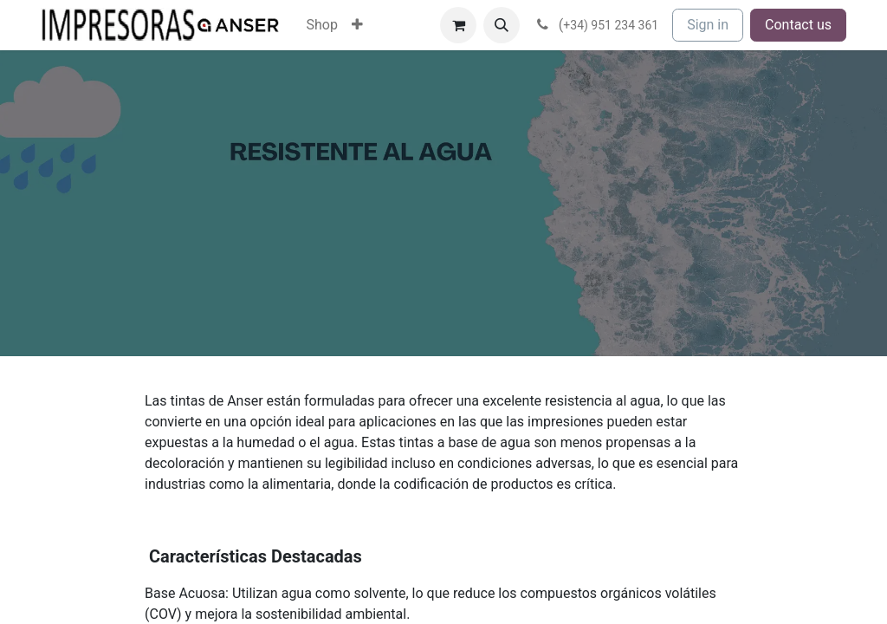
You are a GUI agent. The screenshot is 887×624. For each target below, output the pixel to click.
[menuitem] (322, 25)
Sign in (707, 24)
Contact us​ (798, 24)
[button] (501, 25)
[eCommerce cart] (458, 25)
